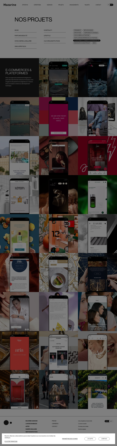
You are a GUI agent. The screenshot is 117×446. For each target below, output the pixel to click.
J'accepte (90, 438)
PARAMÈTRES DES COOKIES (70, 438)
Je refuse (104, 438)
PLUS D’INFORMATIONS (11, 441)
